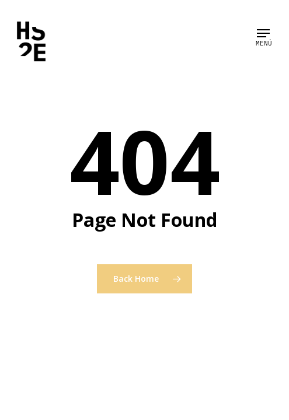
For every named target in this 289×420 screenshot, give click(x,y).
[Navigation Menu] (263, 33)
